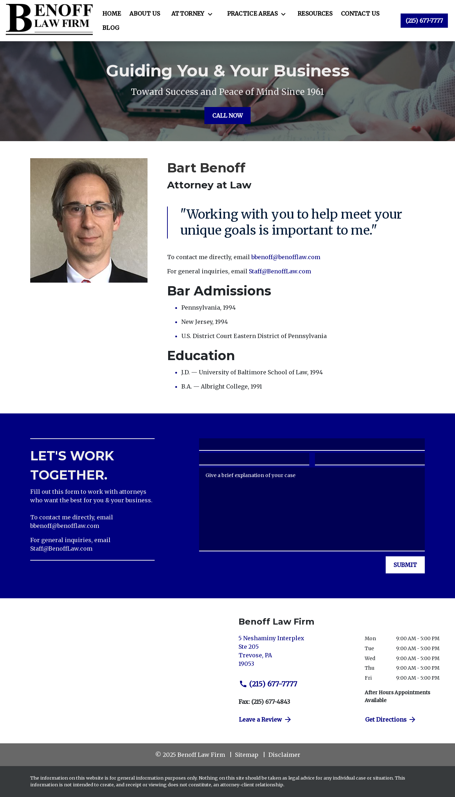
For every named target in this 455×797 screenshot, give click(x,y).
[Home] (112, 13)
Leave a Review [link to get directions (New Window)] (265, 719)
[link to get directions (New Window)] (296, 654)
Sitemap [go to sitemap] (246, 754)
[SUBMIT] (405, 564)
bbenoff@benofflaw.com (285, 257)
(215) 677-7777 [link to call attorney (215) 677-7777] (268, 684)
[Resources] (315, 13)
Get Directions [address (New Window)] (391, 719)
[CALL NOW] (227, 115)
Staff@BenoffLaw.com (280, 271)
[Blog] (111, 28)
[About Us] (145, 13)
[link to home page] (49, 20)
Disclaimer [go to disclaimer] (284, 754)
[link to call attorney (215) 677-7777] (424, 21)
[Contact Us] (360, 13)
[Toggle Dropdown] (212, 13)
